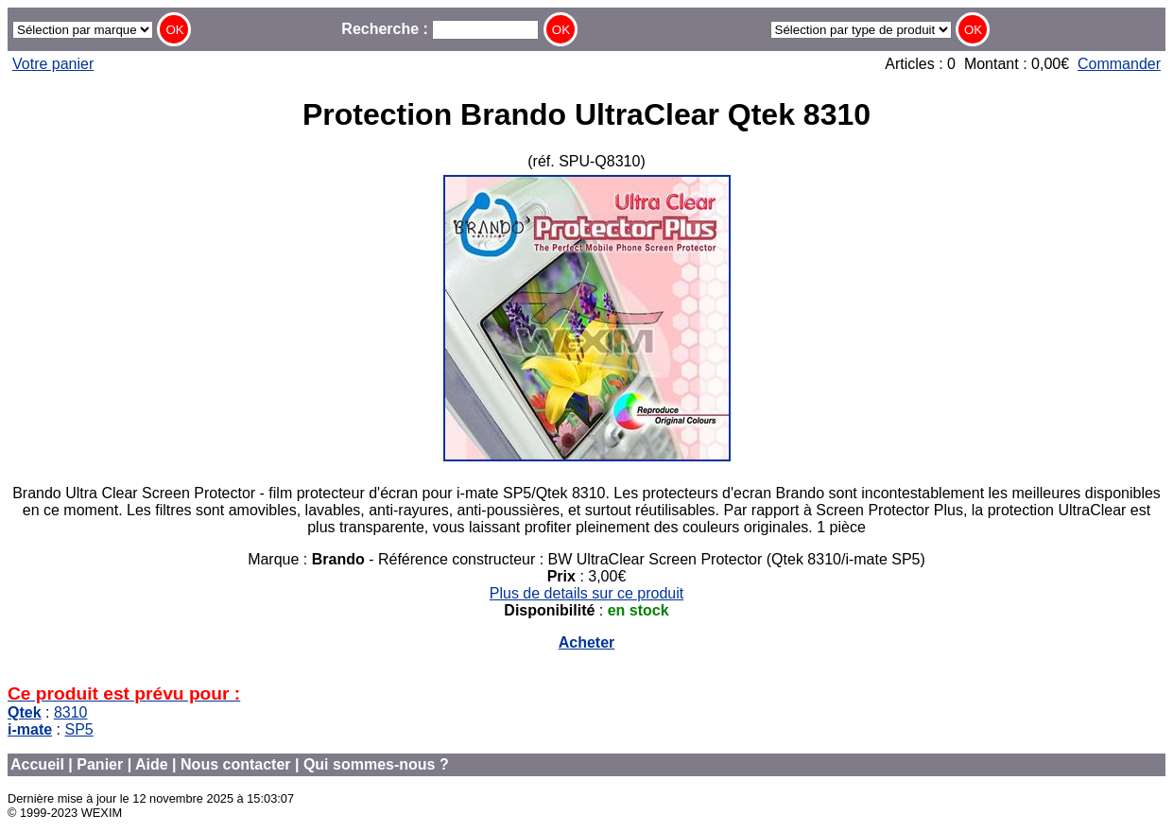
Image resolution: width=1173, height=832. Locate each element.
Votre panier (53, 64)
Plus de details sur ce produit (586, 593)
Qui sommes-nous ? (376, 764)
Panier (100, 764)
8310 (71, 712)
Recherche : (440, 29)
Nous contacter (235, 764)
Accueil (37, 764)
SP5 (78, 729)
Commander (1119, 64)
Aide (151, 764)
